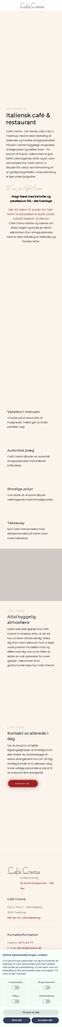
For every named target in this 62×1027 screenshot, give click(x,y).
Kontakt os (22, 783)
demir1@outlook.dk (29, 948)
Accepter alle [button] (45, 1020)
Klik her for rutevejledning (23, 918)
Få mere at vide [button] (31, 1012)
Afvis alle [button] (17, 1020)
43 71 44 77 (25, 943)
